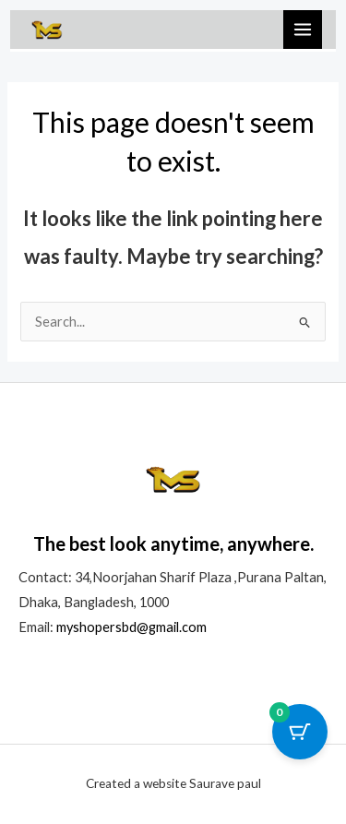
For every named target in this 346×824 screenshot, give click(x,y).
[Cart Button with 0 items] (300, 731)
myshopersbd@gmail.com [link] (131, 627)
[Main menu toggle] (302, 29)
